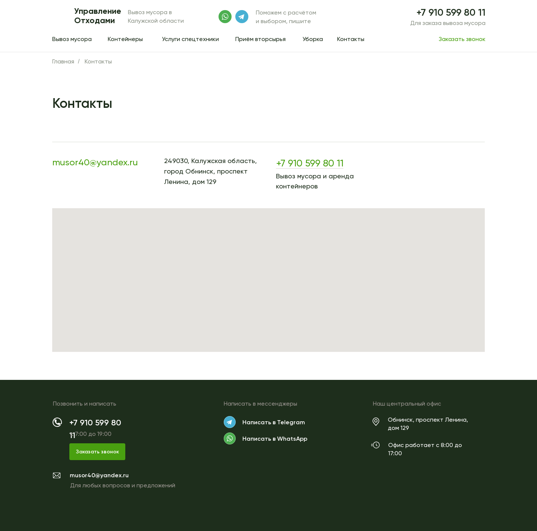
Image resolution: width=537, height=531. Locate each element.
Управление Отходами (97, 15)
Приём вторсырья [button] (260, 39)
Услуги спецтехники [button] (190, 39)
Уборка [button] (312, 39)
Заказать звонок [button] (462, 39)
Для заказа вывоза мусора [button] (448, 22)
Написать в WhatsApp (274, 438)
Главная (63, 61)
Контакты (350, 39)
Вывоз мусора (72, 39)
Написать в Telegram (273, 422)
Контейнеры (125, 39)
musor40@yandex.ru (95, 162)
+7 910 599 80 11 (451, 12)
